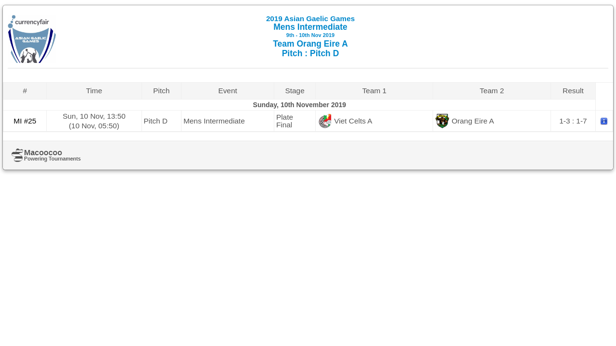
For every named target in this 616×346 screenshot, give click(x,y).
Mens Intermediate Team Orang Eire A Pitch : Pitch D (310, 36)
